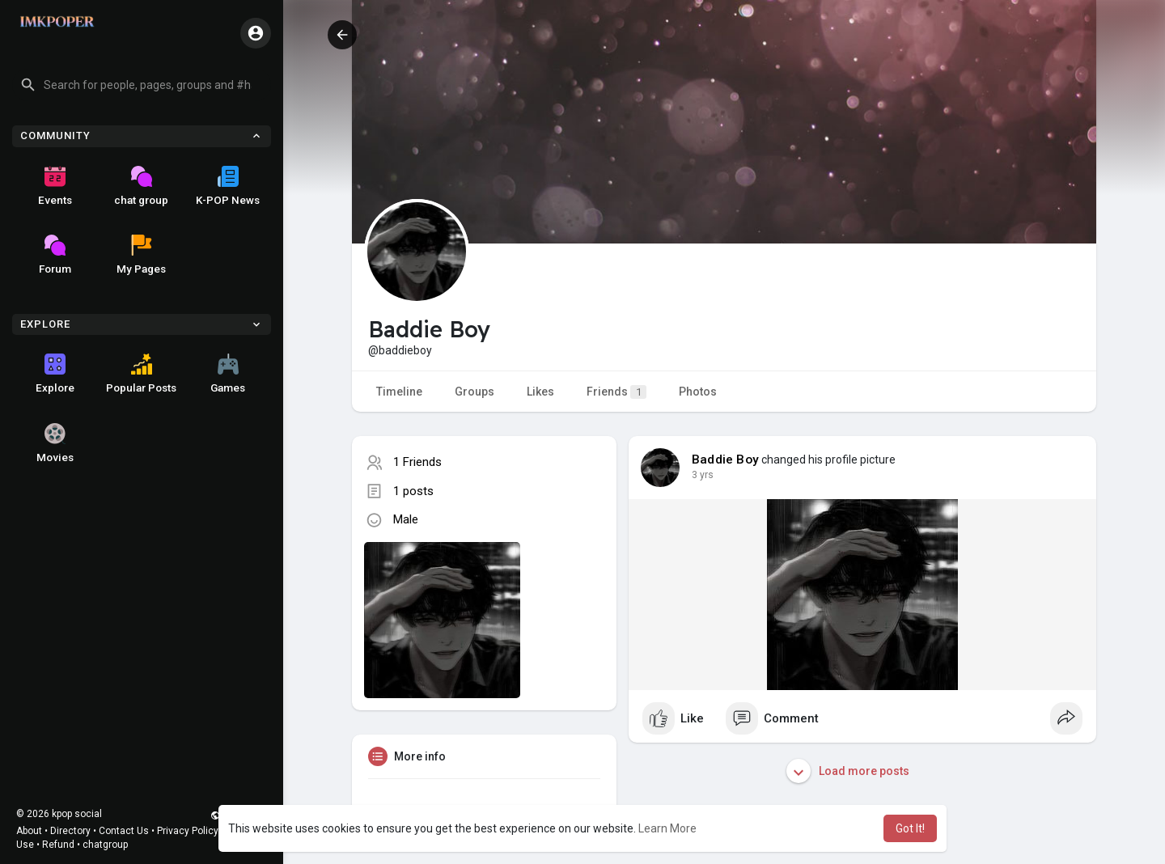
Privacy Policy (187, 830)
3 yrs (703, 475)
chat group (141, 186)
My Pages (141, 255)
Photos (698, 391)
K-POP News (228, 186)
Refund (58, 844)
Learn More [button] (667, 828)
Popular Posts (141, 374)
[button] (141, 85)
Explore (55, 374)
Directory (70, 830)
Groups (474, 391)
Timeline (399, 391)
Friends (616, 392)
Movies (55, 443)
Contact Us (124, 830)
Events (55, 186)
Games (227, 374)
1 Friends (417, 462)
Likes (540, 391)
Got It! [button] (910, 828)
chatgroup (105, 844)
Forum (55, 255)
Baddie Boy (725, 459)
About (29, 830)
